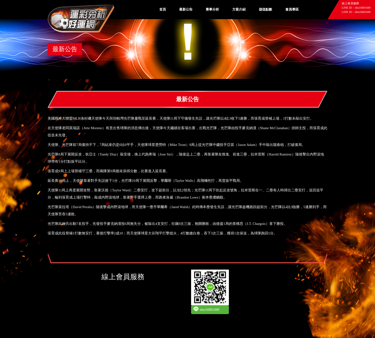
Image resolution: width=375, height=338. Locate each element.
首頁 (162, 9)
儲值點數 (265, 9)
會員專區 (292, 9)
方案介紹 (239, 9)
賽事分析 (212, 9)
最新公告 (186, 9)
